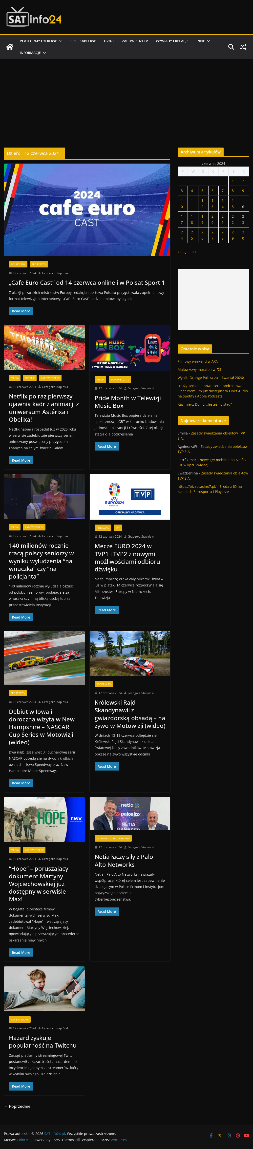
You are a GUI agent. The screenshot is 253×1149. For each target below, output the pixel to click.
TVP (118, 527)
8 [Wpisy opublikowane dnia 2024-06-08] (233, 190)
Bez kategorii (20, 1019)
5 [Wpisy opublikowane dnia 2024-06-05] (202, 190)
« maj (182, 251)
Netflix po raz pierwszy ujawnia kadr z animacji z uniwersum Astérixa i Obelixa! (44, 407)
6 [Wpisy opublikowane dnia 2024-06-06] (212, 190)
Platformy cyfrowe (38, 40)
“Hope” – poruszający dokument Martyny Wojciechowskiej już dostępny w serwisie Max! (38, 883)
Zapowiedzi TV (135, 40)
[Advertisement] (126, 95)
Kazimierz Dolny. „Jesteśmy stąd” (205, 404)
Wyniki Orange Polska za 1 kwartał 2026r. (211, 377)
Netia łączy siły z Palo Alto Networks (124, 860)
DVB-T (109, 40)
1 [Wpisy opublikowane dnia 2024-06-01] (233, 181)
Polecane (103, 527)
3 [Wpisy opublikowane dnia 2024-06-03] (182, 190)
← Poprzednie (17, 1106)
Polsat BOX (18, 264)
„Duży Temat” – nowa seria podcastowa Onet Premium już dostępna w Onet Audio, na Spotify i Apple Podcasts (213, 390)
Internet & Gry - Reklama (113, 838)
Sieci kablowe (83, 40)
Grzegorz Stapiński (55, 273)
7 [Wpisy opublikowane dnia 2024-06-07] (223, 190)
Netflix (30, 378)
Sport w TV (39, 264)
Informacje (30, 52)
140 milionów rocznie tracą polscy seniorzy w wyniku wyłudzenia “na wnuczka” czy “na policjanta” (41, 560)
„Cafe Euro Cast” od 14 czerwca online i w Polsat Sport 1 (87, 282)
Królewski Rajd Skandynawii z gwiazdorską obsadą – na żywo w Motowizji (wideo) (130, 714)
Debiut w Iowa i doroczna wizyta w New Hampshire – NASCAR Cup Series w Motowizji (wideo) (42, 726)
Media (15, 378)
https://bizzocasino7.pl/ (197, 486)
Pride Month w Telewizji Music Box (128, 402)
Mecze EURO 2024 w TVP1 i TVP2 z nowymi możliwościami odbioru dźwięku (127, 557)
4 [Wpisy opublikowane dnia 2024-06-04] (192, 190)
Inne (200, 40)
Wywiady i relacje (172, 40)
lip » (193, 251)
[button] (60, 41)
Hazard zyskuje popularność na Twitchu (43, 1041)
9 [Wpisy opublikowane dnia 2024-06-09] (243, 190)
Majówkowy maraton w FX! (199, 369)
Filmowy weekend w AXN (198, 361)
